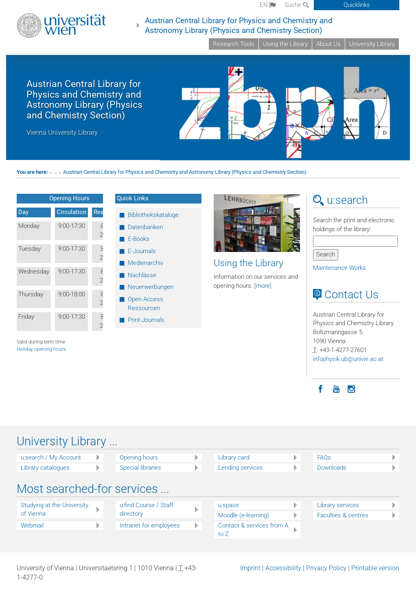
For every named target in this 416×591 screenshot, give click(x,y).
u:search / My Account (51, 457)
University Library (372, 44)
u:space (228, 505)
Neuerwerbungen (150, 287)
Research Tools (233, 44)
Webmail (32, 525)
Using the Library (285, 44)
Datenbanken (145, 227)
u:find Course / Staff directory (146, 509)
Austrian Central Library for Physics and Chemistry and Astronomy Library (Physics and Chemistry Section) (239, 25)
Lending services (240, 467)
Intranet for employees (150, 525)
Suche (297, 5)
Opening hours (139, 457)
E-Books (138, 239)
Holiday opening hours (41, 349)
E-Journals (142, 251)
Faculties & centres (342, 515)
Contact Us (346, 294)
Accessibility (283, 568)
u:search (340, 200)
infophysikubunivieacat (348, 359)
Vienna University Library (62, 132)
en (268, 5)
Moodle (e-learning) (243, 515)
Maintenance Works (339, 267)
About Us (328, 44)
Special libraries (140, 467)
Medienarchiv (145, 263)
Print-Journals (146, 320)
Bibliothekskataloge (153, 215)
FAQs (324, 457)
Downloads (331, 467)
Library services (338, 505)
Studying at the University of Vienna (54, 509)
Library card (234, 457)
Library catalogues (45, 467)
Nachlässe (142, 275)
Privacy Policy (326, 568)
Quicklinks (357, 5)
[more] (262, 285)
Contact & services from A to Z (253, 530)
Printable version (375, 568)
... (55, 172)
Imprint (250, 568)
